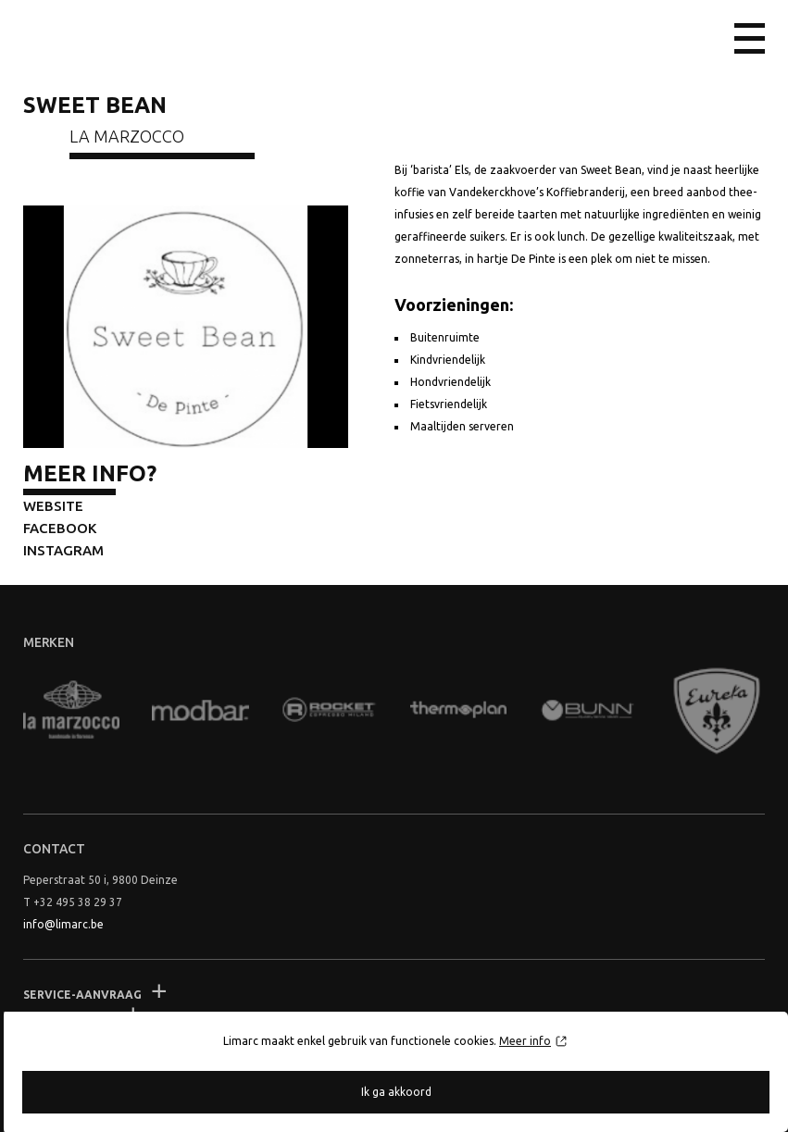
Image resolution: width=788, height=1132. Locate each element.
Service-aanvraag (82, 995)
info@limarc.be (63, 924)
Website (53, 506)
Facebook (59, 528)
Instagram (63, 550)
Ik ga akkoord (396, 1092)
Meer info (525, 1041)
